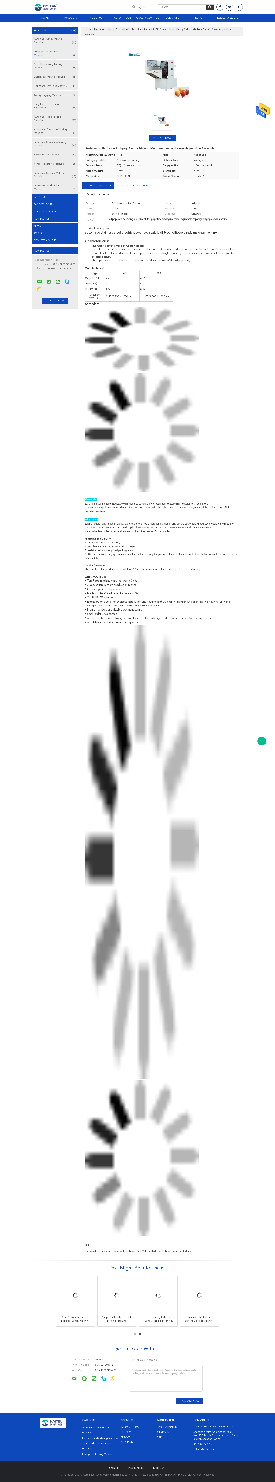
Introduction (130, 1427)
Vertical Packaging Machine (55, 164)
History (126, 1432)
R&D (159, 1437)
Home (45, 18)
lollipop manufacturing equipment (105, 1251)
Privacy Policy (135, 1468)
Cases (38, 233)
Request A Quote (227, 18)
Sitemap (113, 1468)
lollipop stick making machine (143, 1251)
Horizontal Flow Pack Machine (55, 86)
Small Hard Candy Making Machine (55, 66)
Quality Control (147, 18)
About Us (96, 18)
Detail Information (98, 185)
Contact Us (173, 18)
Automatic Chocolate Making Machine (55, 144)
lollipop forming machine (176, 1251)
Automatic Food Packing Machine (55, 119)
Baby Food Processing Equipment (55, 106)
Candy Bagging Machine (55, 95)
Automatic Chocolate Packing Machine (55, 131)
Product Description (135, 185)
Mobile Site (159, 1468)
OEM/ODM (163, 1432)
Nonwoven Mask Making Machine (55, 187)
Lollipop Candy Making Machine (55, 53)
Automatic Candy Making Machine (55, 41)
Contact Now (162, 138)
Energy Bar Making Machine (55, 77)
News (198, 18)
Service (125, 1437)
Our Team (127, 1442)
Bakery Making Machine (55, 155)
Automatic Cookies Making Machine (55, 175)
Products (70, 18)
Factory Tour (122, 18)
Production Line (167, 1427)
